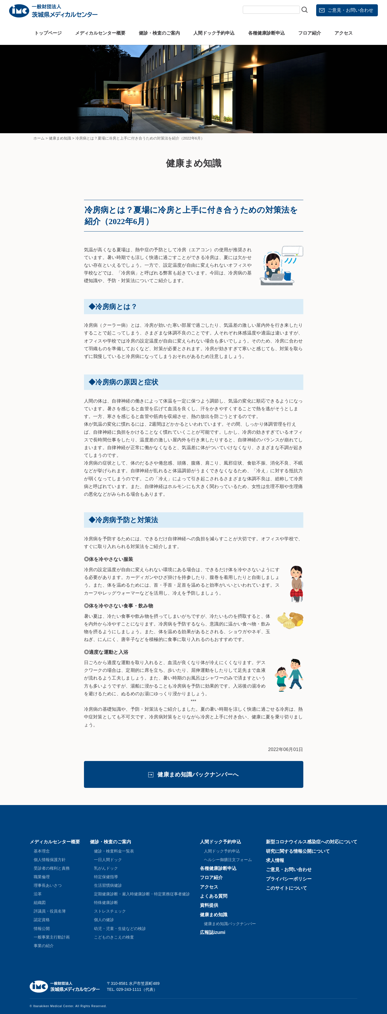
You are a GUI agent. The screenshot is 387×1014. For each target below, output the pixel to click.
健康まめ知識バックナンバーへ (197, 774)
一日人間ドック (108, 859)
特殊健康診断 (106, 902)
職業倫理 (42, 876)
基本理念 (42, 851)
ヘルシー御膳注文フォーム (228, 859)
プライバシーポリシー (289, 878)
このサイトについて (286, 888)
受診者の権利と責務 (52, 868)
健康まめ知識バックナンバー (230, 923)
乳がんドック (106, 868)
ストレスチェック (110, 911)
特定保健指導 (106, 876)
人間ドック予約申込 (213, 33)
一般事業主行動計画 (52, 937)
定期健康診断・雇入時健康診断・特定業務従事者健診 (142, 894)
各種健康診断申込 (266, 33)
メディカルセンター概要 (100, 33)
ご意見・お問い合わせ (350, 10)
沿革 (38, 894)
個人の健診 (104, 919)
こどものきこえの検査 (114, 937)
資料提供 (209, 905)
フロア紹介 (309, 33)
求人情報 (275, 860)
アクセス (343, 33)
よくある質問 (213, 896)
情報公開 (42, 928)
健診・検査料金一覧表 (114, 851)
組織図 (40, 902)
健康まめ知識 (213, 914)
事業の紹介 (44, 945)
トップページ (48, 33)
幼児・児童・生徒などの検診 (120, 928)
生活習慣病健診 (108, 885)
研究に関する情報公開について (298, 851)
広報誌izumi (212, 932)
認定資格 (42, 919)
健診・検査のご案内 (159, 33)
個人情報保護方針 (50, 859)
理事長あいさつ (48, 885)
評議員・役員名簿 (50, 911)
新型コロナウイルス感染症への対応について (311, 841)
